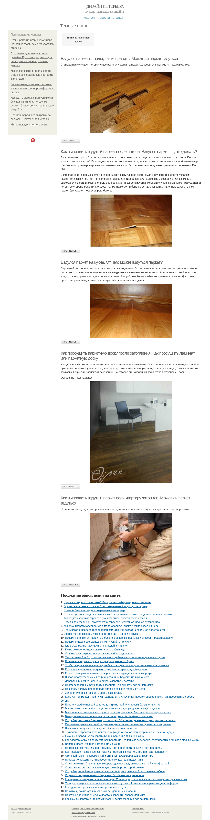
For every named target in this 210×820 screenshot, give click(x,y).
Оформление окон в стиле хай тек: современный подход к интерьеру (106, 606)
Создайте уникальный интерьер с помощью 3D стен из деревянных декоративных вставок (120, 720)
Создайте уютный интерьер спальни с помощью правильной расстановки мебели (115, 771)
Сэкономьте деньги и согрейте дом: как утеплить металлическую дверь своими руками (118, 724)
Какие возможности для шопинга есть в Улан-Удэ (95, 649)
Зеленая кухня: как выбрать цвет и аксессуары (93, 692)
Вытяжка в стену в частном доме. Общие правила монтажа (101, 728)
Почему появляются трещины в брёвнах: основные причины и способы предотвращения (119, 637)
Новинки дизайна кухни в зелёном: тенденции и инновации (101, 791)
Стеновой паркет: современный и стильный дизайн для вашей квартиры (109, 755)
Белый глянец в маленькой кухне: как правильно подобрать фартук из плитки (32, 88)
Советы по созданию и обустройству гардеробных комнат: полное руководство (112, 622)
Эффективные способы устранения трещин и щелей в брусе (101, 633)
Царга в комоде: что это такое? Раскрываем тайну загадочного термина (107, 602)
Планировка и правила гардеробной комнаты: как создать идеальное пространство (115, 630)
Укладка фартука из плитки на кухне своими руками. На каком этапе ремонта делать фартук (121, 783)
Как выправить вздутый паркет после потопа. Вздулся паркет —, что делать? (129, 151)
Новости (104, 17)
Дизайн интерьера (105, 6)
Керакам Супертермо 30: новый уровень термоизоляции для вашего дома (110, 799)
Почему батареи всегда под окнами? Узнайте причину (98, 641)
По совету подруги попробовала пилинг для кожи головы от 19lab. (105, 688)
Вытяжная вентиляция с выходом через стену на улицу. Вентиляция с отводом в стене (118, 712)
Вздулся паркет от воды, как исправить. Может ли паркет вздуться (119, 58)
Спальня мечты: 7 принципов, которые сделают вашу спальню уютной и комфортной (117, 763)
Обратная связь (138, 809)
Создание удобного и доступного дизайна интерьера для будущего (106, 669)
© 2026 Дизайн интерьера (21, 809)
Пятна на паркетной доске (78, 39)
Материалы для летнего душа (29, 124)
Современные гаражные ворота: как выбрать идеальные (100, 653)
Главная (89, 17)
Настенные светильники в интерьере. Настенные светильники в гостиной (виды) (114, 747)
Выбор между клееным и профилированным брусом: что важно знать (107, 677)
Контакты (75, 809)
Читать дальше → (71, 140)
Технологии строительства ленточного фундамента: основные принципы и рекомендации (120, 732)
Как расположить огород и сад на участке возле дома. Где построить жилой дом (32, 74)
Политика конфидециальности (83, 813)
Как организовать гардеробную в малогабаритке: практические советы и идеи (111, 626)
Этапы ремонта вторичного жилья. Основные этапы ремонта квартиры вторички (32, 44)
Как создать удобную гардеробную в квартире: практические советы (105, 618)
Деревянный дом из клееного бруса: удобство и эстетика (100, 681)
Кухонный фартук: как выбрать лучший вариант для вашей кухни (104, 736)
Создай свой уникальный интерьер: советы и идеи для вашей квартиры (109, 673)
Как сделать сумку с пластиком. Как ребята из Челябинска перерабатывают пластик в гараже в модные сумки (132, 740)
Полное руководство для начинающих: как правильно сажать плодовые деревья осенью (118, 614)
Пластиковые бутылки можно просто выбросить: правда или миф (105, 795)
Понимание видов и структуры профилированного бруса (99, 661)
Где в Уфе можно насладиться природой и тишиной (96, 645)
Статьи (118, 17)
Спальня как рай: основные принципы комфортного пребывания (104, 767)
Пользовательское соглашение (92, 809)
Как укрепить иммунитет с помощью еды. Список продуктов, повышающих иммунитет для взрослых (126, 779)
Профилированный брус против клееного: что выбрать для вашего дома (109, 685)
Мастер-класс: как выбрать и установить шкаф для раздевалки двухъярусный (112, 708)
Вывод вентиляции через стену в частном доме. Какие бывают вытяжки (109, 716)
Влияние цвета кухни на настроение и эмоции (93, 744)
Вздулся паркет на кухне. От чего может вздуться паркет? (112, 262)
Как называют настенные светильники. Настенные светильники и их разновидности (116, 751)
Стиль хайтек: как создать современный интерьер (94, 610)
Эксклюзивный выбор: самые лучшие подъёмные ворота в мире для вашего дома (115, 657)
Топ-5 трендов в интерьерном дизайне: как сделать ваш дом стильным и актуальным (117, 665)
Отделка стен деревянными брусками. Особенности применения (104, 775)
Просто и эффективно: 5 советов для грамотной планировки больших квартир (113, 704)
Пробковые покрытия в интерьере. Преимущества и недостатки (104, 759)
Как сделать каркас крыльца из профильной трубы (96, 787)
